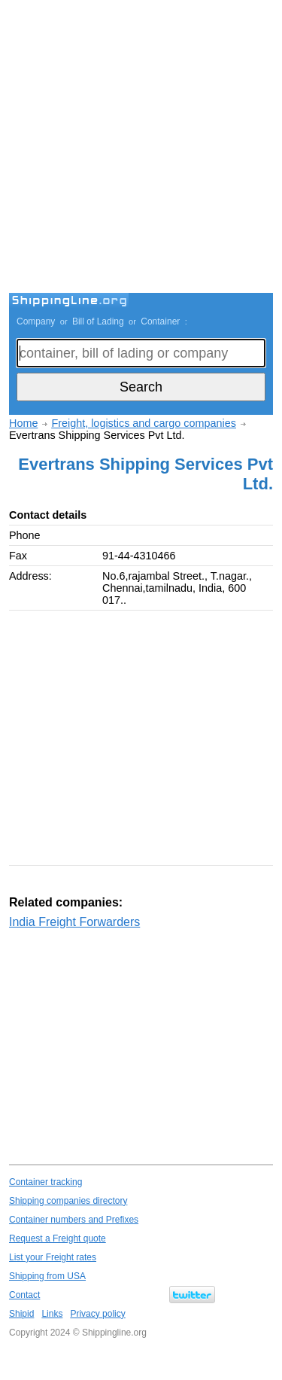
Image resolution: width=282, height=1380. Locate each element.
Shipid (21, 1313)
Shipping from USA (47, 1276)
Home (23, 423)
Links (51, 1313)
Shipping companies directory (68, 1201)
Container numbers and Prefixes (73, 1219)
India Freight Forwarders (74, 921)
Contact (24, 1295)
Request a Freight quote (57, 1238)
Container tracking (45, 1182)
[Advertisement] (141, 149)
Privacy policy (97, 1313)
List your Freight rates (52, 1257)
